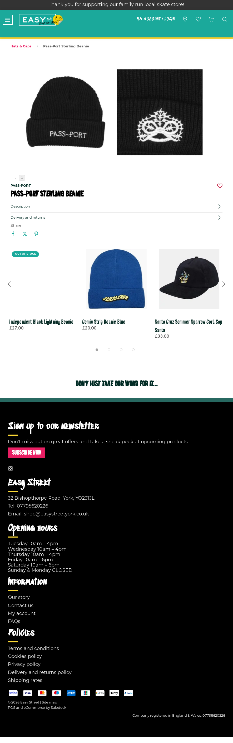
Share (16, 226)
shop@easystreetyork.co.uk (56, 514)
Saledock (58, 708)
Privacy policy (24, 664)
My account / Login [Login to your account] (155, 19)
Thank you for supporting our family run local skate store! (116, 4)
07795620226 (32, 506)
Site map (49, 702)
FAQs (14, 621)
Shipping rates (25, 680)
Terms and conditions (33, 648)
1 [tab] (22, 178)
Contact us (20, 605)
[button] (8, 20)
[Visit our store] (185, 19)
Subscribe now (26, 452)
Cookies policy (25, 656)
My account (22, 613)
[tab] (97, 349)
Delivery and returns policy (40, 672)
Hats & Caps (21, 46)
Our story (19, 597)
